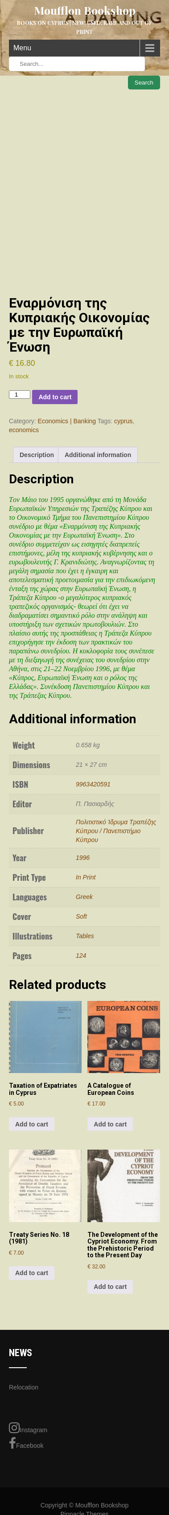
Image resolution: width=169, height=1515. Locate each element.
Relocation (23, 1387)
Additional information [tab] (98, 454)
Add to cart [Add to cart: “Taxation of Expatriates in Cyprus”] (31, 1124)
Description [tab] (37, 454)
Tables (85, 936)
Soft (81, 916)
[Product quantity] (19, 394)
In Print (85, 877)
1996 (83, 857)
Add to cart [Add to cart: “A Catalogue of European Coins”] (110, 1124)
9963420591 (93, 784)
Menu (22, 48)
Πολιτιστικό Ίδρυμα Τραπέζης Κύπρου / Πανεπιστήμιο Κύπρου (116, 830)
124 (81, 955)
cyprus (123, 421)
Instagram (28, 1428)
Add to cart (54, 397)
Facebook (26, 1443)
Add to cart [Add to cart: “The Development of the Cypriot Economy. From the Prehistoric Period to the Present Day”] (110, 1286)
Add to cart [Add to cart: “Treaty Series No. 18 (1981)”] (31, 1272)
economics (24, 429)
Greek (84, 896)
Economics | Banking (67, 421)
